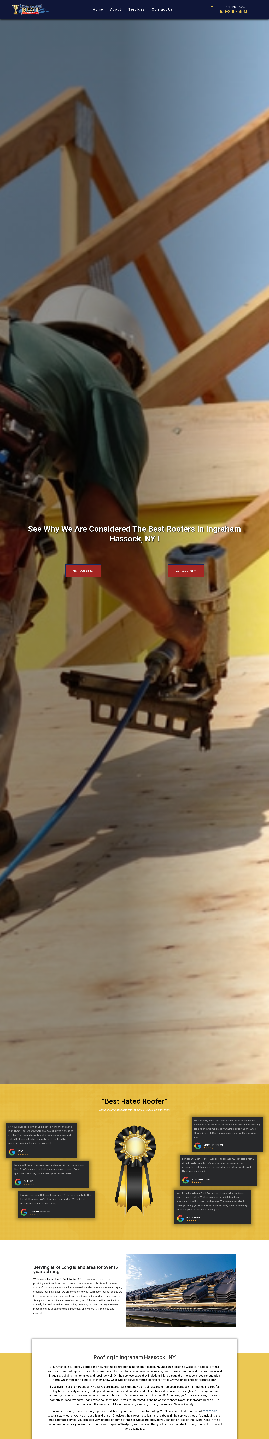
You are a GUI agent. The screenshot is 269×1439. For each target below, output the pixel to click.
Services (136, 9)
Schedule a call (236, 7)
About (115, 9)
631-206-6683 (233, 11)
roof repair (210, 1411)
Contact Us (162, 9)
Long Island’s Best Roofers (62, 1279)
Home (98, 9)
